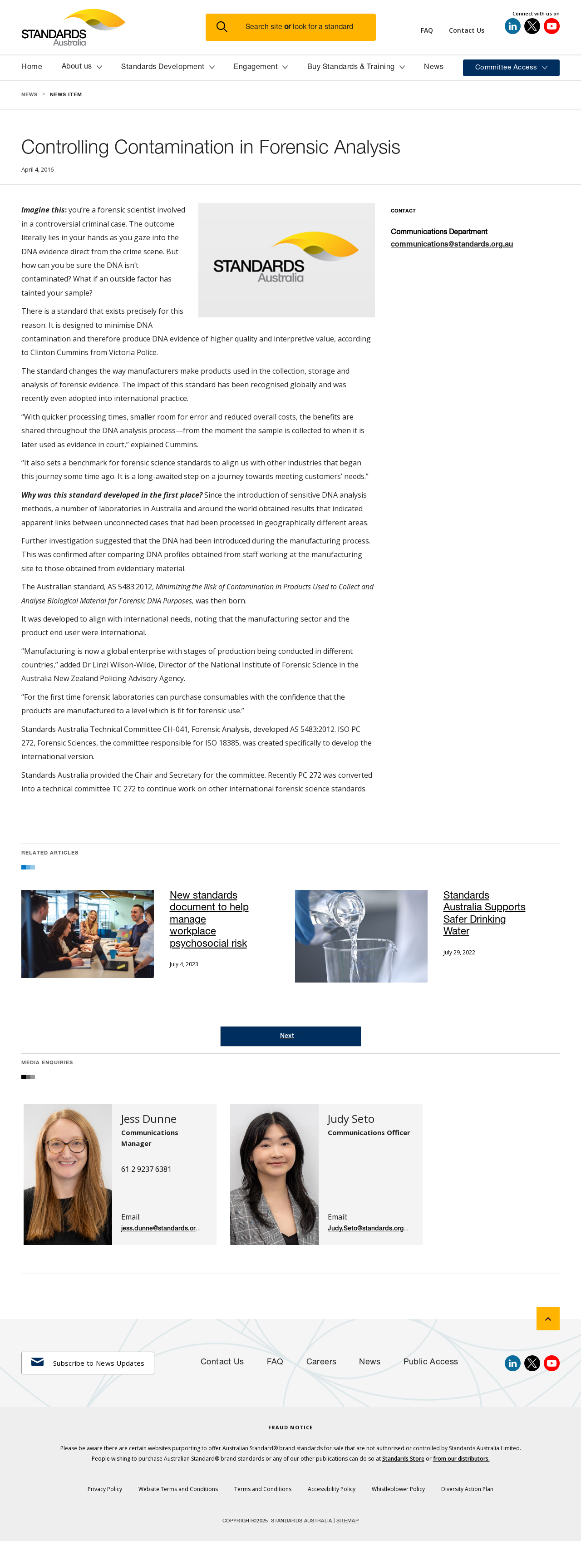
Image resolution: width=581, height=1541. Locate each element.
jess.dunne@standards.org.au (164, 1228)
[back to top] (548, 1318)
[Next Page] (290, 1036)
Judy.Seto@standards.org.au (370, 1228)
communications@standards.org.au (452, 245)
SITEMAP (347, 1521)
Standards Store (403, 1458)
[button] (296, 27)
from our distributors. (461, 1458)
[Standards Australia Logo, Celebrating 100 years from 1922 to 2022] (113, 27)
